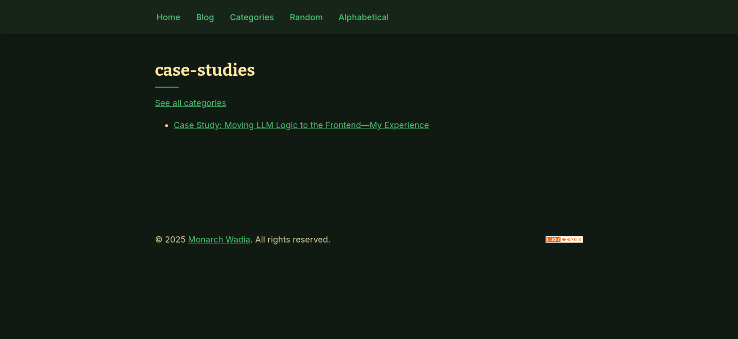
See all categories (190, 103)
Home (168, 17)
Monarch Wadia (219, 239)
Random (306, 17)
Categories (252, 17)
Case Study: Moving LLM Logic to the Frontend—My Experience (301, 125)
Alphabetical (363, 17)
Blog (205, 17)
